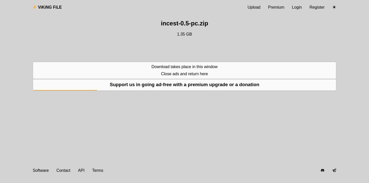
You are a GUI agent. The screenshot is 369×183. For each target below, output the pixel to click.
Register (317, 7)
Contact (63, 170)
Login (297, 7)
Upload (254, 7)
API (81, 170)
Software (41, 170)
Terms (97, 170)
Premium (276, 7)
